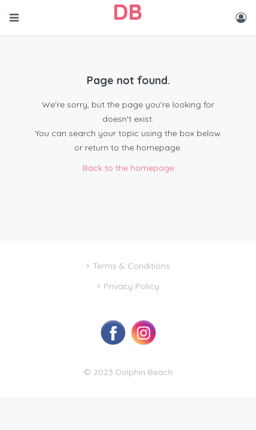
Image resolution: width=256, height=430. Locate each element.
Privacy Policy (131, 286)
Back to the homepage (128, 167)
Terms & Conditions (131, 265)
